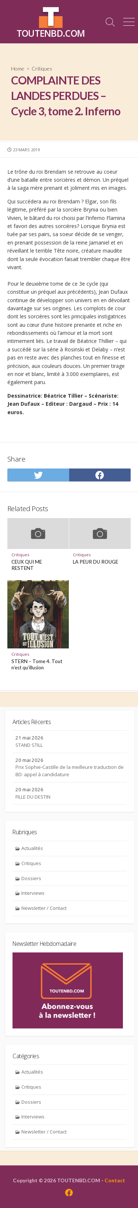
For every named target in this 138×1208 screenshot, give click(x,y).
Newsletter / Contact (44, 908)
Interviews (33, 893)
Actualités (32, 848)
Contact (115, 1180)
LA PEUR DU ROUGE (95, 562)
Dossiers (31, 878)
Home (17, 68)
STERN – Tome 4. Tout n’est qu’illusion (36, 664)
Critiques (42, 68)
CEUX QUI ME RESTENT (26, 565)
